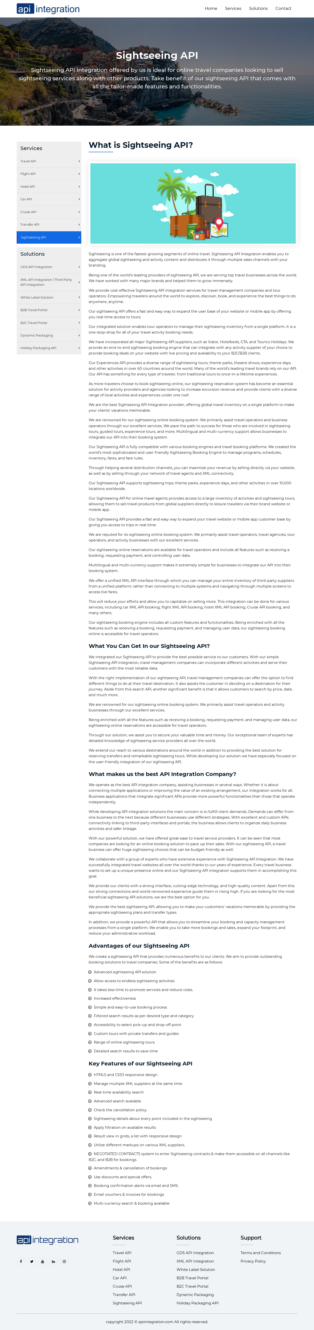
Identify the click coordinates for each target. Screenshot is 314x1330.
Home (211, 8)
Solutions (258, 8)
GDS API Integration (36, 267)
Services (233, 8)
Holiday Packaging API (38, 348)
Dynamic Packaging (36, 335)
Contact (284, 8)
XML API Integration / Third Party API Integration (46, 282)
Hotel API (27, 186)
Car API (26, 199)
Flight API (28, 174)
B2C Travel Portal (33, 323)
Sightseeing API (33, 237)
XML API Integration (195, 1261)
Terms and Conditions (261, 1252)
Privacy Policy (253, 1261)
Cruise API (28, 212)
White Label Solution (36, 297)
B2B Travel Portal (33, 310)
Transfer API (29, 224)
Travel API (28, 161)
